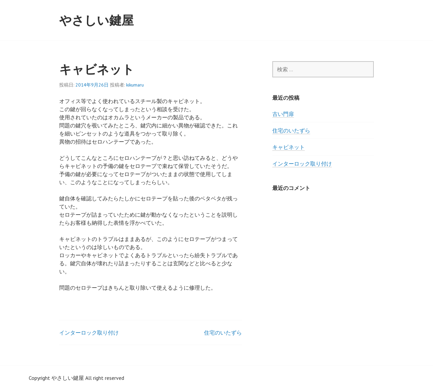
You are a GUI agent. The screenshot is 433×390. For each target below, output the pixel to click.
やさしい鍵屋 (96, 20)
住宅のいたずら (223, 332)
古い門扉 (283, 114)
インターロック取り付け (89, 332)
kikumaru (135, 85)
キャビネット (288, 147)
